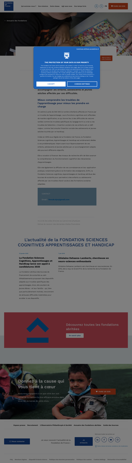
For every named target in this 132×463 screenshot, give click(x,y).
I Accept (51, 84)
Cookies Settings (82, 84)
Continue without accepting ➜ (88, 49)
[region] (66, 67)
